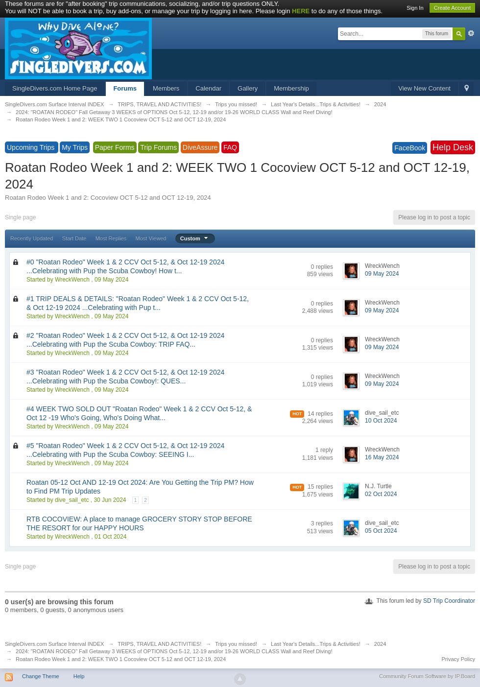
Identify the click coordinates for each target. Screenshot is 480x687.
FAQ (230, 147)
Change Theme (40, 676)
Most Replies (111, 238)
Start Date (74, 238)
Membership (291, 88)
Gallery (248, 88)
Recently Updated (31, 238)
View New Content (424, 88)
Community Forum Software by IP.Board (427, 676)
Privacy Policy (458, 659)
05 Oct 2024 (381, 530)
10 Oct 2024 (381, 420)
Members (166, 88)
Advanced (471, 33)
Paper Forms (115, 147)
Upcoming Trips (31, 147)
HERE (301, 11)
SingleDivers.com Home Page (54, 88)
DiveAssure (200, 147)
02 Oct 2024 (381, 494)
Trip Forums (158, 147)
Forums (125, 88)
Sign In (415, 8)
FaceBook (409, 148)
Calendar (208, 88)
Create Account (452, 8)
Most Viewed (151, 238)
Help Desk (452, 147)
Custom (195, 238)
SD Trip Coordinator (449, 600)
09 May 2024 (382, 273)
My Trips (75, 147)
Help (79, 676)
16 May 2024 (382, 457)
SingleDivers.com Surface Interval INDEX (54, 644)
